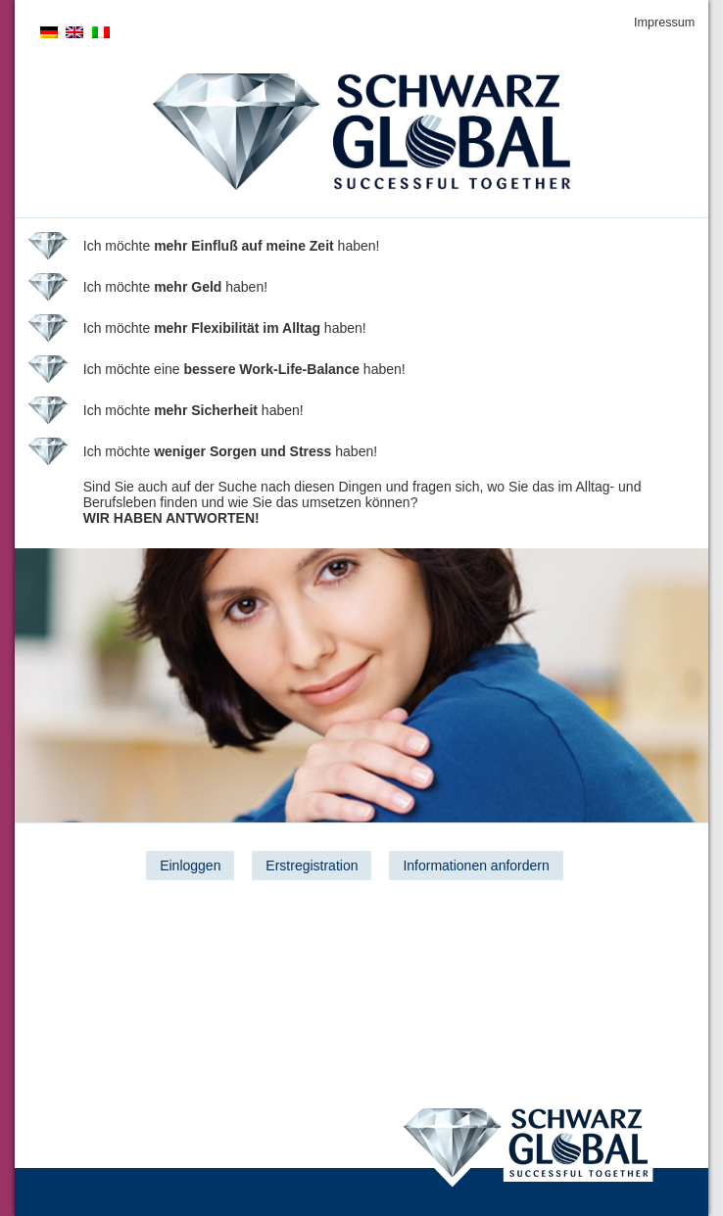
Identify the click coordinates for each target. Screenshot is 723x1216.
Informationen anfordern (476, 865)
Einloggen (190, 865)
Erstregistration (311, 865)
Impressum (664, 22)
